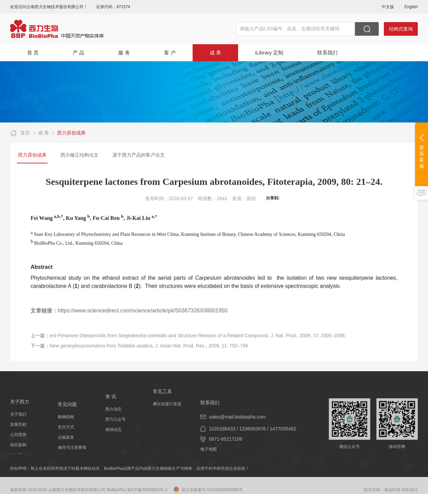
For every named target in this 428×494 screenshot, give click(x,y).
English (411, 6)
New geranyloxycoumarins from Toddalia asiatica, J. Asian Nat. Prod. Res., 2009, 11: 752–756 (149, 353)
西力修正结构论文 (79, 155)
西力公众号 (115, 430)
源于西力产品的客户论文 (138, 155)
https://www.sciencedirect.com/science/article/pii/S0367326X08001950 (143, 316)
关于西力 (19, 417)
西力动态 (113, 419)
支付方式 (66, 445)
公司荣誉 (18, 450)
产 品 (78, 52)
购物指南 (66, 434)
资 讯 (110, 407)
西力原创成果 (71, 133)
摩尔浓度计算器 (167, 410)
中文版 (388, 6)
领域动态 (113, 440)
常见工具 (162, 397)
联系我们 (327, 52)
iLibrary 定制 (269, 52)
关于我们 (18, 429)
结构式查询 (401, 29)
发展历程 (18, 440)
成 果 (215, 52)
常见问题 (67, 422)
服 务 (124, 52)
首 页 (33, 52)
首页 (25, 133)
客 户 (170, 52)
